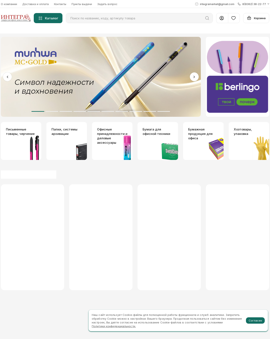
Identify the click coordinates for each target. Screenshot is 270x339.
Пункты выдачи (82, 4)
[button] (253, 4)
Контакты (60, 4)
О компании (9, 4)
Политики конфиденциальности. (114, 326)
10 (163, 111)
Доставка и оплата (35, 4)
